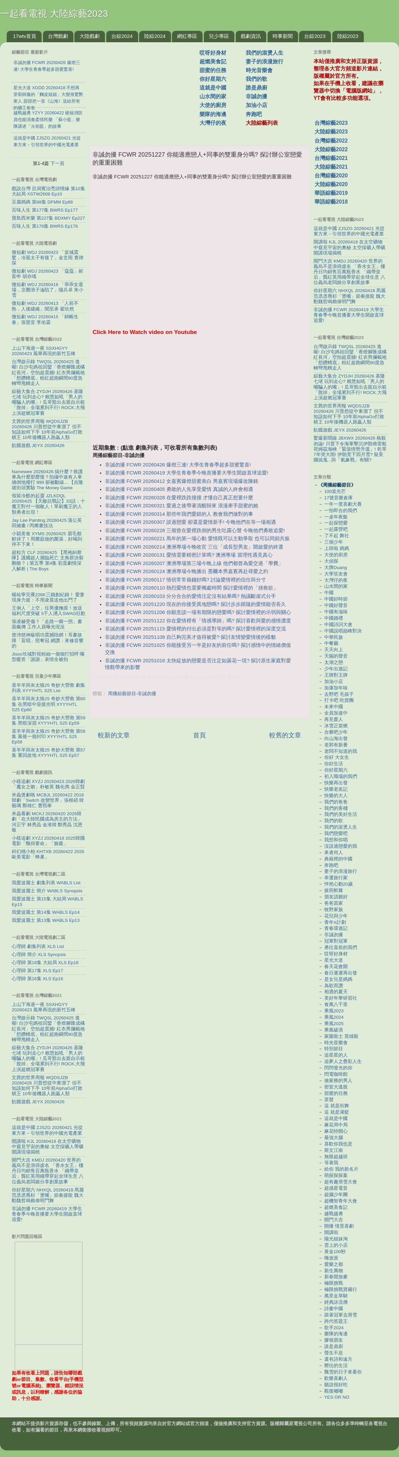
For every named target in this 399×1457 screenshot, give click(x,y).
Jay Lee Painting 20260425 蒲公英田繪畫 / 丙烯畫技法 (47, 523)
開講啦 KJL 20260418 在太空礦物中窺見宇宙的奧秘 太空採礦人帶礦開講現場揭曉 (47, 1147)
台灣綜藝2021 (331, 158)
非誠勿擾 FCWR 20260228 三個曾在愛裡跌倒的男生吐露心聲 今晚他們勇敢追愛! (195, 530)
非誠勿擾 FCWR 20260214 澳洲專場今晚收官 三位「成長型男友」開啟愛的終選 (194, 547)
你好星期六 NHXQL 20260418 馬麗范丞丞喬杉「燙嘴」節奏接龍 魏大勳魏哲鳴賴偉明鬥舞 (48, 1195)
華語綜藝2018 (331, 202)
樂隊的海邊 (212, 114)
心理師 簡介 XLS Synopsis (39, 954)
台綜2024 (121, 36)
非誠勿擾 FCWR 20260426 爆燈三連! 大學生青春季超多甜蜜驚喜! (178, 464)
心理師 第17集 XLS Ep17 (37, 970)
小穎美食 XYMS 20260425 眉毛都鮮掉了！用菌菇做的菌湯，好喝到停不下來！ (47, 539)
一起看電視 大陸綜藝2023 (54, 13)
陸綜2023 (347, 36)
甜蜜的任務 (212, 70)
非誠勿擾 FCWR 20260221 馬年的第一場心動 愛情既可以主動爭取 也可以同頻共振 (197, 538)
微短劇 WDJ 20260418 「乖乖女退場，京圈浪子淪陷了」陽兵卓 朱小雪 (47, 290)
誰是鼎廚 (256, 88)
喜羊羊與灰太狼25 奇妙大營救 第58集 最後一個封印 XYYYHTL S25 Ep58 (49, 736)
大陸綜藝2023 (331, 131)
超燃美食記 (212, 61)
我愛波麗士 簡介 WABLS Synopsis (47, 890)
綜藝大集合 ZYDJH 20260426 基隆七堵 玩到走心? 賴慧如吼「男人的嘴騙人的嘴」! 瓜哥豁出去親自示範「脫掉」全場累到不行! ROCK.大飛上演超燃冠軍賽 (48, 402)
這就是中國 (212, 88)
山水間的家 (212, 96)
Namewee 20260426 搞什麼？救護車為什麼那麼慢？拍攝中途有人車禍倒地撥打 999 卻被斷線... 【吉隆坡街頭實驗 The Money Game (47, 480)
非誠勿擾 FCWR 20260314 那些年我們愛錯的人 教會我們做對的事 (179, 514)
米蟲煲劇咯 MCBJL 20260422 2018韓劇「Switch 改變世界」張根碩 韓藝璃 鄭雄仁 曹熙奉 (48, 800)
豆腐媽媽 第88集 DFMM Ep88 (42, 202)
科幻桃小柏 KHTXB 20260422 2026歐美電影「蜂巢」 (48, 854)
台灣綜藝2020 (331, 175)
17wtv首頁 (24, 36)
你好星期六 (212, 79)
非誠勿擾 (256, 96)
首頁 (199, 735)
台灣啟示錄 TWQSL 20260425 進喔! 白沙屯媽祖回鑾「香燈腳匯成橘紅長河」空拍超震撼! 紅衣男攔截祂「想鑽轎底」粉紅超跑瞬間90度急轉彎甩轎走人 (48, 372)
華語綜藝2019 (331, 193)
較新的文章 (114, 735)
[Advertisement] (147, 90)
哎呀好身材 (212, 53)
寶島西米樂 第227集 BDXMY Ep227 (48, 218)
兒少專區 (219, 36)
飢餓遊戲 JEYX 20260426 (38, 445)
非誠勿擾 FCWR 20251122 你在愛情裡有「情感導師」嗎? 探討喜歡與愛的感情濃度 (198, 620)
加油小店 (256, 105)
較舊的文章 (285, 735)
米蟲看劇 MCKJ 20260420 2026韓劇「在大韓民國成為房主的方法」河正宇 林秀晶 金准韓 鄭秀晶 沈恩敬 (47, 822)
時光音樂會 (259, 70)
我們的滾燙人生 (264, 53)
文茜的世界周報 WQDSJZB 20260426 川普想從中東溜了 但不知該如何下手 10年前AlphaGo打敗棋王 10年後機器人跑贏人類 (47, 429)
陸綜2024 (154, 36)
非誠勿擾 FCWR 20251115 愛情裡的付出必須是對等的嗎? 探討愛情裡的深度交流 (195, 628)
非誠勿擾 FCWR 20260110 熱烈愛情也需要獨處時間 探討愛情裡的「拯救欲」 (191, 588)
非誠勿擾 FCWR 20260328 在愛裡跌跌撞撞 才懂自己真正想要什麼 (179, 497)
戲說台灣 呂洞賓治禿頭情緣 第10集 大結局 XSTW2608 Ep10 (48, 191)
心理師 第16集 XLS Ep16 (37, 978)
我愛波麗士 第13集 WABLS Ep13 (46, 920)
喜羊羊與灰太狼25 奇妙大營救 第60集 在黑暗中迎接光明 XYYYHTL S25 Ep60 (49, 704)
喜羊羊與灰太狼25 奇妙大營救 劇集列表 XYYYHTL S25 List (48, 688)
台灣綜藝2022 (331, 141)
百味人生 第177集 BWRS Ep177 (45, 210)
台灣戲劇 (58, 36)
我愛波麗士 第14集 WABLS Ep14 (46, 912)
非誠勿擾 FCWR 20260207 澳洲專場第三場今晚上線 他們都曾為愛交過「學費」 (194, 563)
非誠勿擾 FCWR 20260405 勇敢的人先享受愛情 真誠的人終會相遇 (179, 489)
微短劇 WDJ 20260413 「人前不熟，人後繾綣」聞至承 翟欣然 (45, 306)
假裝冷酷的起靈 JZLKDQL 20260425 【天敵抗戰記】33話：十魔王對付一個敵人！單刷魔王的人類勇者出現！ (48, 504)
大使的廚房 (212, 105)
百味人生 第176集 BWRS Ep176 (45, 226)
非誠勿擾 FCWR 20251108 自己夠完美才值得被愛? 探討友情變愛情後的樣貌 (190, 637)
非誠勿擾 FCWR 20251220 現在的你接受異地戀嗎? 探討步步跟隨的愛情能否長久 (195, 604)
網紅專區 (187, 36)
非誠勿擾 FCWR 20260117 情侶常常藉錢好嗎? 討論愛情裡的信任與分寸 (185, 579)
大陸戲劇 (89, 36)
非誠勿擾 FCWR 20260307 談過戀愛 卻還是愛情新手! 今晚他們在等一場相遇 (190, 522)
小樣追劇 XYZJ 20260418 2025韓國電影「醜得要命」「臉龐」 (48, 841)
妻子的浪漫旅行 (264, 61)
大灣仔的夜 (212, 123)
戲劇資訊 (251, 36)
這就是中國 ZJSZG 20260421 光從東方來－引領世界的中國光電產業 (47, 1130)
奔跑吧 (254, 114)
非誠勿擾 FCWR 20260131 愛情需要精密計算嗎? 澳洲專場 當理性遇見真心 (188, 555)
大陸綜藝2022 (331, 149)
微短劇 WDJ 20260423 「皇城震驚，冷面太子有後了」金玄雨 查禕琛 (47, 258)
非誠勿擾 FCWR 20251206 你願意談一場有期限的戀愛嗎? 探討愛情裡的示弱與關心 (198, 612)
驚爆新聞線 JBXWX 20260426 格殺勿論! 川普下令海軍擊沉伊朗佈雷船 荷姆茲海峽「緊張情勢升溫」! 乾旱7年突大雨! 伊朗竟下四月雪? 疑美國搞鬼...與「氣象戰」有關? (350, 449)
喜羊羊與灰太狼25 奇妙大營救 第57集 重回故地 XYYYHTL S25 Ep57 (49, 752)
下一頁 (57, 163)
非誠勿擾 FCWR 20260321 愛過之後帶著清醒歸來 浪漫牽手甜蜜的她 (181, 505)
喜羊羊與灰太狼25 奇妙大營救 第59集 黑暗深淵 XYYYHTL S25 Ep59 (49, 720)
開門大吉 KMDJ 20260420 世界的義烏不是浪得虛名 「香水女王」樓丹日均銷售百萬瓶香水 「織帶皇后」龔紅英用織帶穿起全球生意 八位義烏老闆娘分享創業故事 (47, 1171)
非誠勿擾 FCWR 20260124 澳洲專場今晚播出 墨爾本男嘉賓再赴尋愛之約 (186, 571)
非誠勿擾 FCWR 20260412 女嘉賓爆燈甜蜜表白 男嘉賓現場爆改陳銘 (181, 481)
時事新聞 (283, 36)
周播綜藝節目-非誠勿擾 (132, 693)
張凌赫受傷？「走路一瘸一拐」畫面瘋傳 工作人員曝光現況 (47, 624)
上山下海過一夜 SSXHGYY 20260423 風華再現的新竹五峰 (43, 351)
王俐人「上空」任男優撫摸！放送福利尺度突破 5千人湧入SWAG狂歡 (49, 611)
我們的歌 (256, 79)
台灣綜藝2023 (331, 123)
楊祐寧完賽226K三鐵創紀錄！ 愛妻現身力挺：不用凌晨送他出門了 (48, 597)
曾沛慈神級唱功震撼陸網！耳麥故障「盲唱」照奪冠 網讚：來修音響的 (47, 640)
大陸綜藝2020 (331, 184)
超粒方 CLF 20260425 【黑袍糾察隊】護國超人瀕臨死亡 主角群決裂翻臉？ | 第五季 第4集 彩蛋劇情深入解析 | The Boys (47, 560)
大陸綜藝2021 (331, 167)
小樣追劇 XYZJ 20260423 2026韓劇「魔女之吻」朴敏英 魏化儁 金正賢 (48, 784)
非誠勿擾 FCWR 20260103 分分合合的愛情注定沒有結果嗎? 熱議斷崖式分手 (190, 596)
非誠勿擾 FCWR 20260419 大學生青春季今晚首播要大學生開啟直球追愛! (186, 472)
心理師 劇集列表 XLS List (38, 946)
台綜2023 (314, 36)
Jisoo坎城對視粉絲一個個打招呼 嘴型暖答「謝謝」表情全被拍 (48, 657)
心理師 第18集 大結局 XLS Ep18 (45, 962)
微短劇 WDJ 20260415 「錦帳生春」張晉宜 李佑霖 (45, 319)
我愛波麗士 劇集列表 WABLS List (46, 882)
